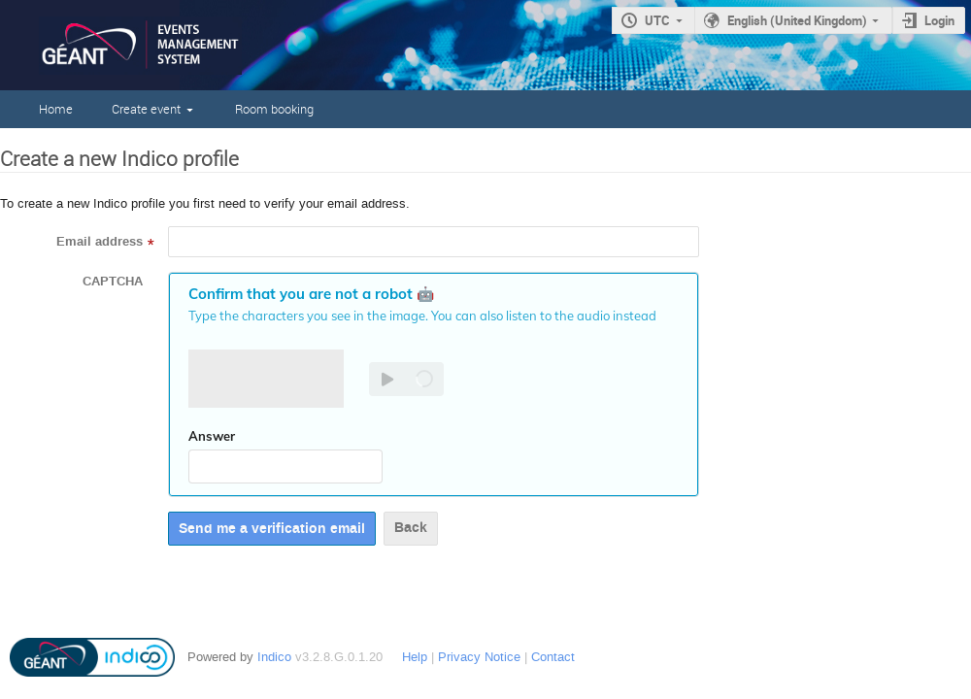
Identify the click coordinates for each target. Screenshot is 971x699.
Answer (211, 436)
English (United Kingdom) (797, 20)
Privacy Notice (479, 657)
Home (56, 108)
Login (939, 20)
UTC (657, 20)
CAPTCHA (113, 281)
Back (410, 527)
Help (414, 657)
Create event (146, 108)
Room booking (274, 108)
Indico (274, 657)
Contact (553, 657)
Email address (99, 241)
